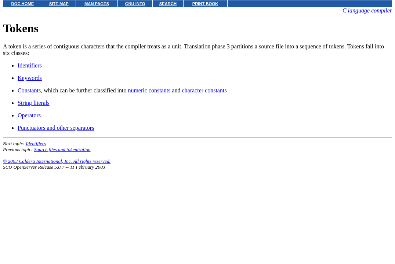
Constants (29, 90)
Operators (29, 115)
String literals (34, 103)
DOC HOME (22, 3)
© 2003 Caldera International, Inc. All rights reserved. (56, 161)
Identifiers (30, 65)
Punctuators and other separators (56, 128)
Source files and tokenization (62, 149)
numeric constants (149, 90)
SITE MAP (59, 3)
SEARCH (168, 3)
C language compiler (367, 10)
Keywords (30, 78)
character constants (204, 90)
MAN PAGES (96, 3)
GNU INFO (135, 3)
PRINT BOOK (205, 3)
